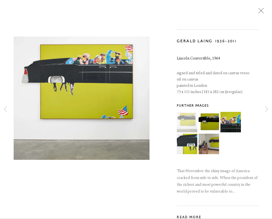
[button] (187, 123)
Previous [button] (5, 109)
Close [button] (260, 12)
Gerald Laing (194, 42)
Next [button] (266, 109)
